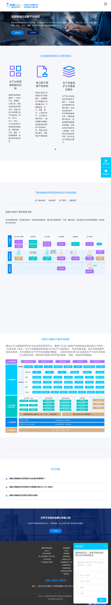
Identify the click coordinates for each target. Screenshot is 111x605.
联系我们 (66, 574)
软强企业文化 (66, 559)
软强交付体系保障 (66, 571)
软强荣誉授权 (66, 565)
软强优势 (66, 553)
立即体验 (55, 531)
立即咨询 (33, 32)
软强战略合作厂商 (66, 562)
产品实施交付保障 (46, 562)
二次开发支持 (46, 559)
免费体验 (17, 32)
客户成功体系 (46, 553)
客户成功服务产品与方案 (47, 556)
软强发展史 (66, 556)
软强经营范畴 (66, 568)
